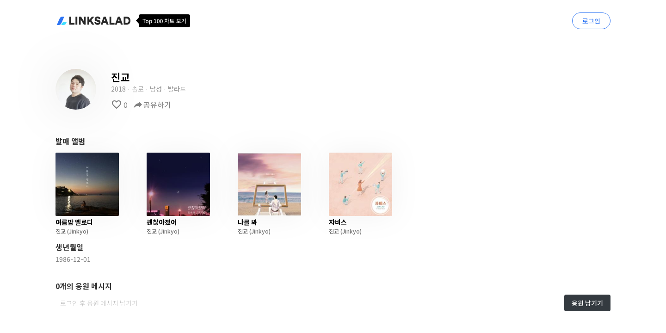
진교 (61, 231)
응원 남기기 (587, 303)
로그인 (591, 20)
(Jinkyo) (77, 231)
